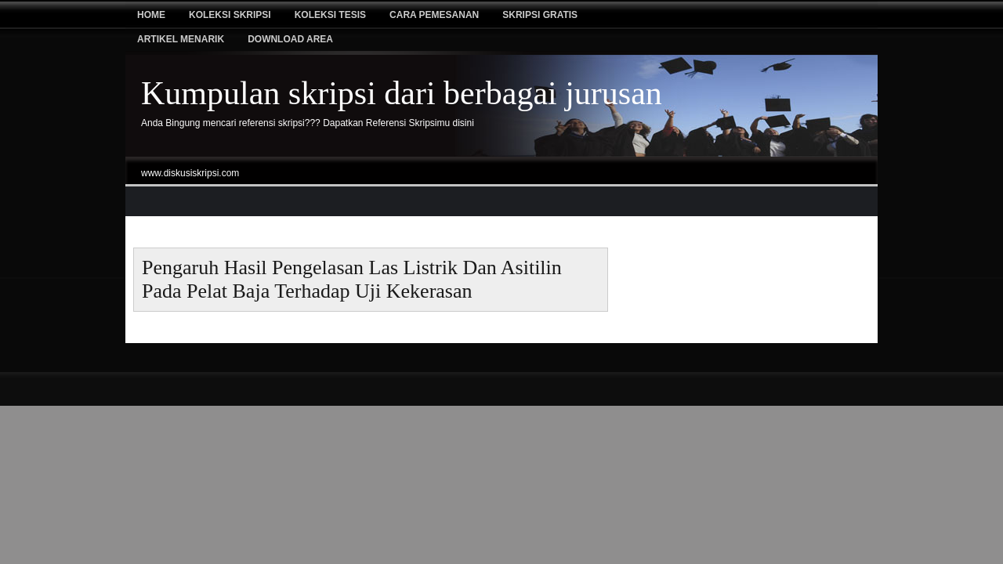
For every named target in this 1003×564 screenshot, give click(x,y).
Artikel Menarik (180, 39)
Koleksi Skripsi (230, 14)
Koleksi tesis (330, 14)
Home (151, 14)
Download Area (290, 39)
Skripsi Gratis (540, 14)
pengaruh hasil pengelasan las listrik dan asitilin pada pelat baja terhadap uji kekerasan (352, 279)
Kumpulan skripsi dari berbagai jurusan (401, 93)
